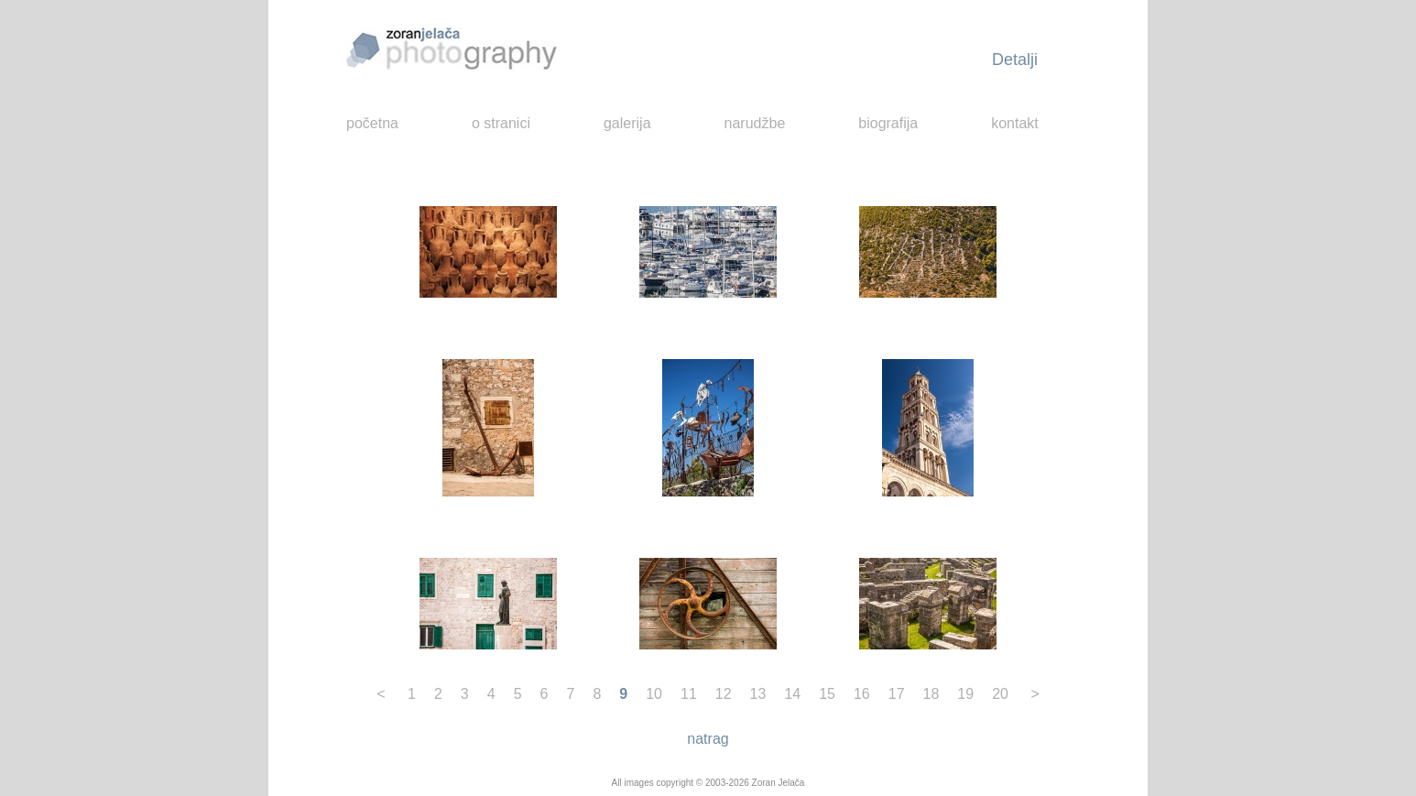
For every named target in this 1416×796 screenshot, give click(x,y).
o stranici (501, 123)
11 (689, 694)
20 (1000, 694)
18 (931, 694)
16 (862, 694)
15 (827, 694)
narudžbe (755, 123)
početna (372, 123)
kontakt (1015, 123)
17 (896, 694)
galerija (627, 123)
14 (792, 694)
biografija (888, 123)
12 (723, 694)
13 (758, 694)
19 (965, 694)
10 (654, 694)
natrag (707, 739)
